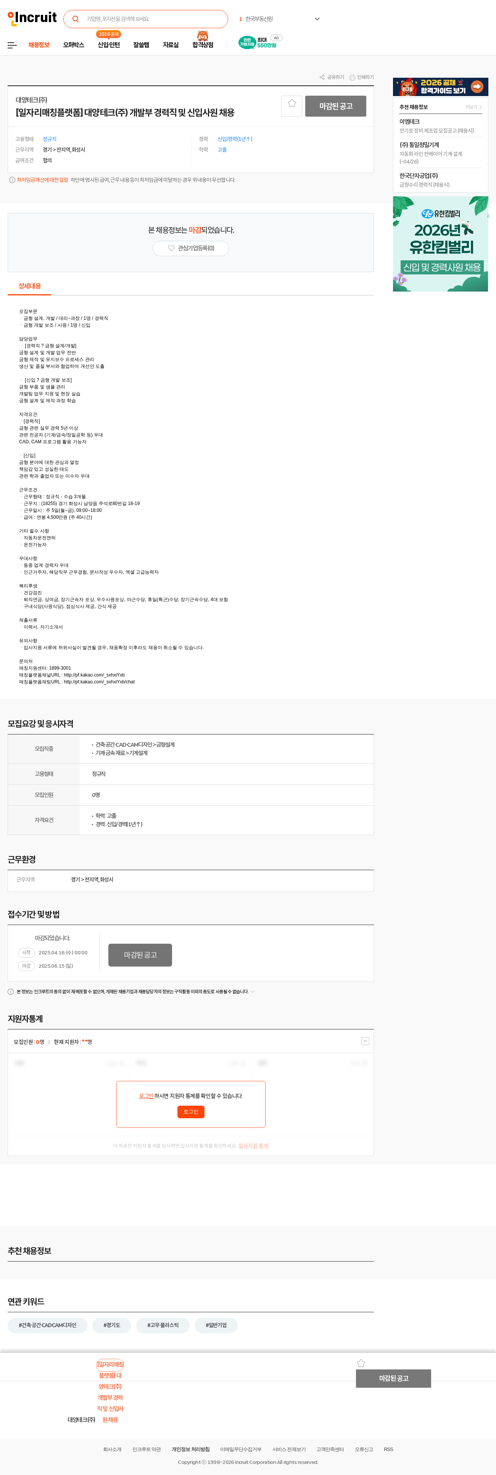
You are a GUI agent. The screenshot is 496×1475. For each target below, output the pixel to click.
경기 (75, 879)
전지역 (91, 879)
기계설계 (138, 753)
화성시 (107, 879)
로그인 (146, 1096)
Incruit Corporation (255, 1462)
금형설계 (165, 745)
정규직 (99, 774)
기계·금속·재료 (110, 753)
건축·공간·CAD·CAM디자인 (123, 745)
